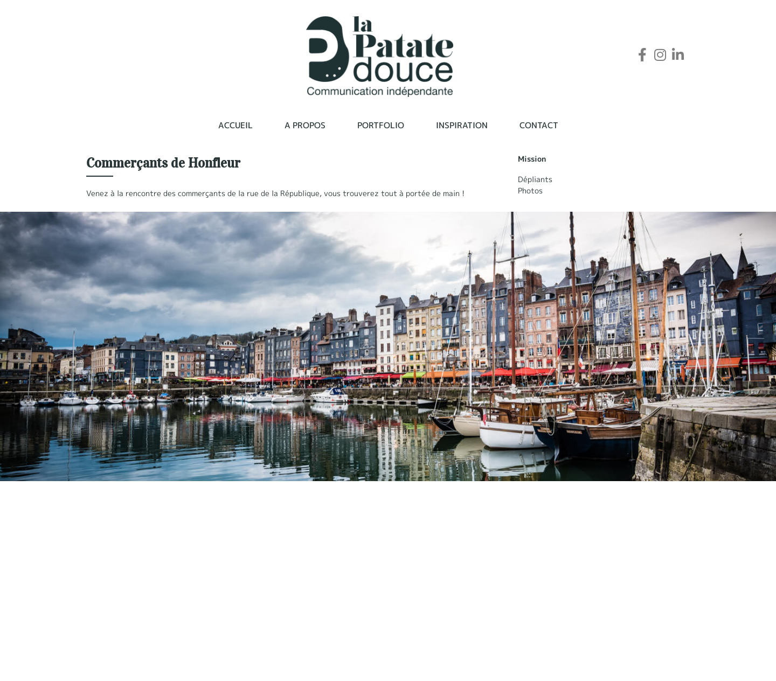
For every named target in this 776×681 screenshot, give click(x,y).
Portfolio (380, 125)
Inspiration (462, 125)
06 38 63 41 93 (114, 646)
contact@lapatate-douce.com (142, 657)
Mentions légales (528, 659)
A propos (305, 125)
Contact (538, 125)
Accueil (235, 125)
